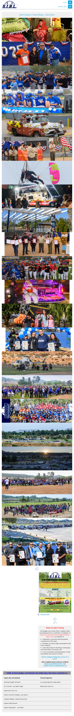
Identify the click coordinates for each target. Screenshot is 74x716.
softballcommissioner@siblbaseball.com (55, 666)
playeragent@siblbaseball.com (55, 664)
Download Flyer (44, 614)
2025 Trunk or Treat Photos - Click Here (37, 15)
